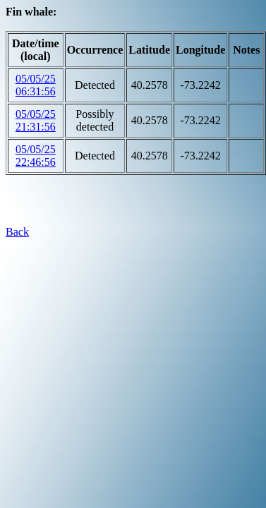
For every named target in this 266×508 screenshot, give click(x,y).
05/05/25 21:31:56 (36, 120)
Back (17, 232)
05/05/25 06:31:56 (36, 85)
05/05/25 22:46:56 (36, 155)
